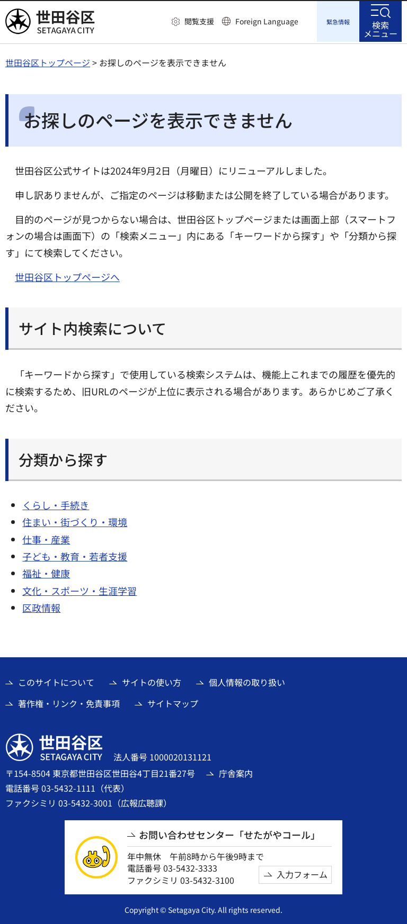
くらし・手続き (55, 503)
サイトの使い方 (151, 680)
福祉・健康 (46, 571)
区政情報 (41, 606)
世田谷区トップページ (47, 61)
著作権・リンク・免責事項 (69, 702)
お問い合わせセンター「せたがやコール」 (229, 833)
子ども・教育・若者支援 (74, 554)
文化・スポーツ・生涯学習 (79, 589)
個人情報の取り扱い (247, 680)
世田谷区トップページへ (67, 275)
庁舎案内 (236, 771)
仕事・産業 (46, 538)
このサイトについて (56, 680)
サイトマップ (172, 702)
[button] (193, 21)
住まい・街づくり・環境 (74, 520)
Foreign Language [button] (266, 21)
